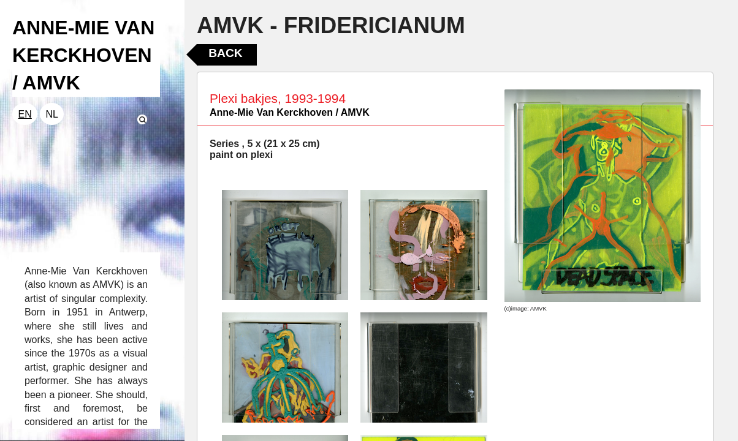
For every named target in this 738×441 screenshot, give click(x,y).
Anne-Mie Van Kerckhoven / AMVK (290, 112)
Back (225, 53)
